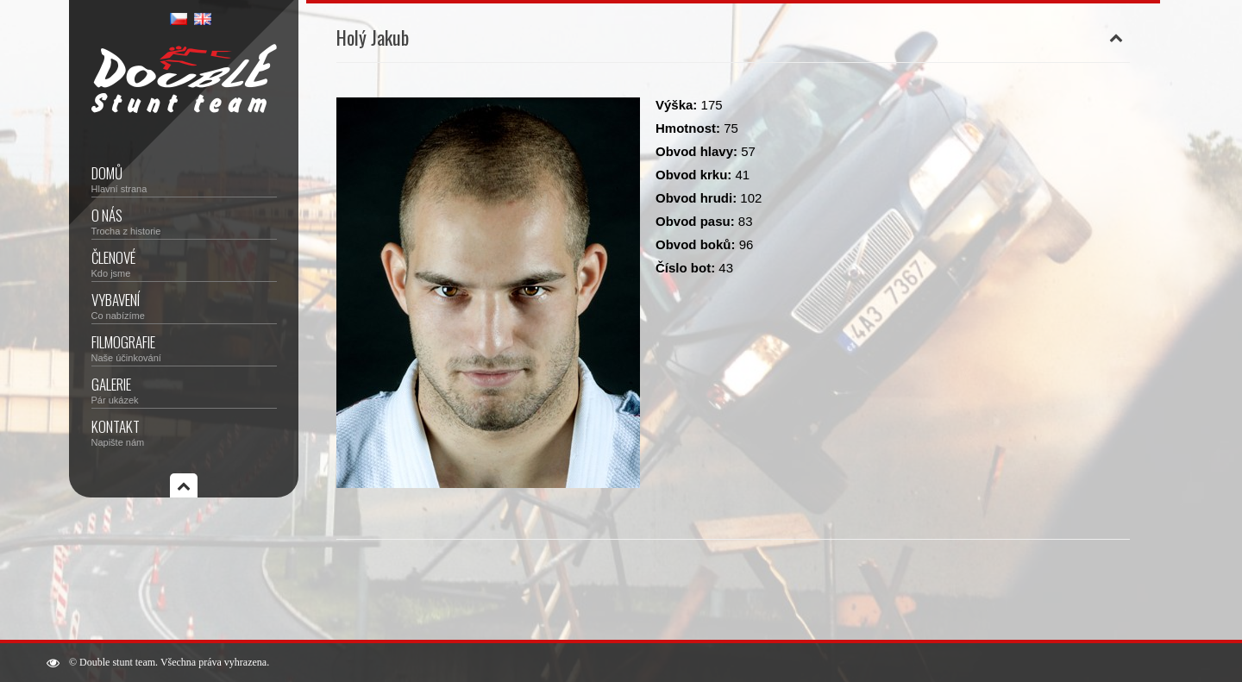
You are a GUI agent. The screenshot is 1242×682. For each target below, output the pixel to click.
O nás (184, 220)
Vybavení (184, 305)
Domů (184, 178)
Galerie (184, 389)
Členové (184, 262)
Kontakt (184, 431)
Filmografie (184, 347)
